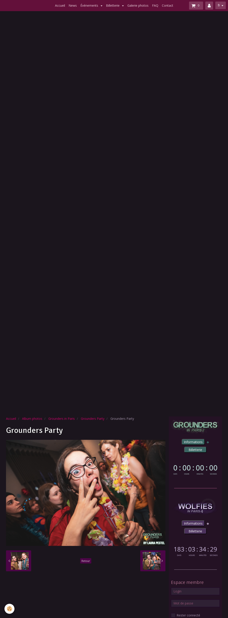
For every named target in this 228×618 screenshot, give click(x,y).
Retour (85, 561)
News (73, 5)
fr (219, 5)
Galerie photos (138, 5)
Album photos (32, 418)
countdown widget (195, 469)
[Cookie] (9, 609)
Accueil (60, 5)
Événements (89, 5)
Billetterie (113, 5)
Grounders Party (92, 418)
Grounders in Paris (61, 418)
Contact (167, 5)
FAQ (155, 5)
